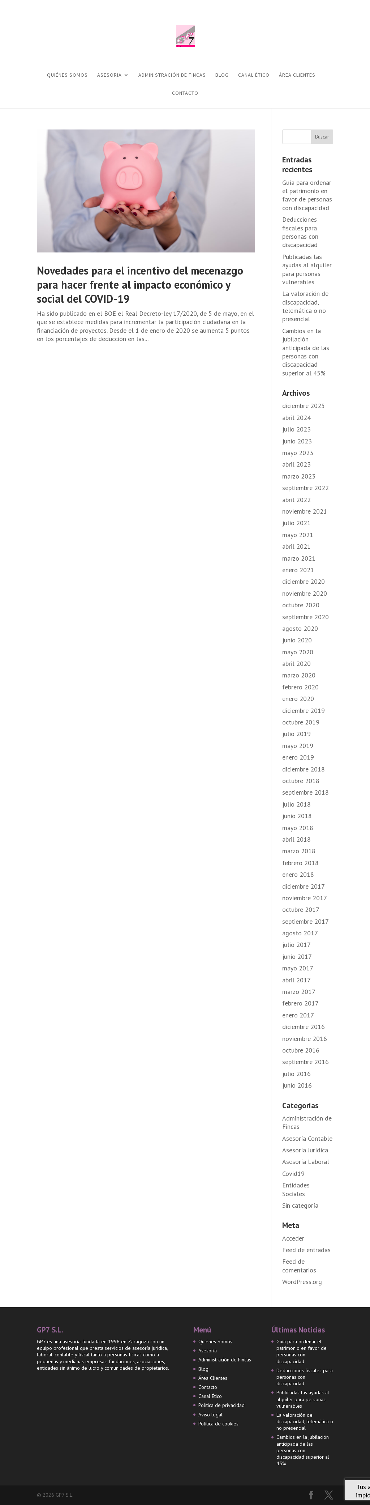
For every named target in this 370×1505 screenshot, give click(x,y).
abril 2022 (296, 500)
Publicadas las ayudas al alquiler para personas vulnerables (307, 269)
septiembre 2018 (305, 792)
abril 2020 (296, 663)
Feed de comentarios (299, 1265)
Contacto (185, 93)
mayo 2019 (297, 745)
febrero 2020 (300, 687)
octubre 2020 (300, 605)
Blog (222, 75)
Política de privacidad (221, 1405)
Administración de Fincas (172, 75)
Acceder (293, 1238)
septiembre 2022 (305, 488)
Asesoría (109, 75)
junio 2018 (297, 816)
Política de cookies (218, 1423)
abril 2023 (296, 464)
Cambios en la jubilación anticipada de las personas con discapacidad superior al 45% (305, 352)
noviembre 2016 (304, 1038)
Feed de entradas (306, 1250)
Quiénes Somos (67, 75)
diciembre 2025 (303, 405)
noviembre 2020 (304, 593)
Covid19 (293, 1173)
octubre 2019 (300, 722)
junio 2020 (297, 640)
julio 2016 (296, 1074)
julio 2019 (296, 734)
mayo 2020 (297, 652)
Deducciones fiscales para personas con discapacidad (300, 232)
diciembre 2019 (303, 710)
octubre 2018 (300, 781)
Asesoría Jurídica (305, 1150)
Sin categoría (300, 1205)
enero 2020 (298, 698)
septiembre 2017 (305, 921)
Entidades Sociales (296, 1189)
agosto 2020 (300, 628)
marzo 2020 (298, 675)
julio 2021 (296, 523)
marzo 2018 (298, 851)
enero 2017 (298, 1015)
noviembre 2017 (304, 898)
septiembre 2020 (305, 617)
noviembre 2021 (304, 511)
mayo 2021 (297, 535)
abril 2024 (296, 417)
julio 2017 (296, 944)
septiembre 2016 (305, 1062)
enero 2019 (298, 757)
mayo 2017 (297, 968)
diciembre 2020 (303, 581)
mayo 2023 (297, 452)
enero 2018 (298, 874)
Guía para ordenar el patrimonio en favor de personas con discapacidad (307, 195)
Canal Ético (254, 75)
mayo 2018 (297, 828)
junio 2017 (297, 956)
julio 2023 (296, 429)
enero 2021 (298, 570)
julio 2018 (296, 804)
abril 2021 (296, 546)
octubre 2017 (300, 909)
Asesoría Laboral (305, 1161)
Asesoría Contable (307, 1138)
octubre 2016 (300, 1050)
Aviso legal (210, 1414)
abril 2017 (296, 980)
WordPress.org (302, 1281)
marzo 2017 (298, 991)
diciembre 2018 (303, 769)
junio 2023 (297, 441)
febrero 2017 (300, 1003)
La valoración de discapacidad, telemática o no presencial (305, 306)
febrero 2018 (300, 863)
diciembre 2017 (303, 886)
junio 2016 (297, 1085)
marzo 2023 (298, 476)
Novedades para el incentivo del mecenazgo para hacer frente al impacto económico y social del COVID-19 (140, 284)
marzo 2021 (298, 558)
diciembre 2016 (303, 1027)
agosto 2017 (300, 933)
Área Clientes (297, 75)
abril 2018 (296, 839)
